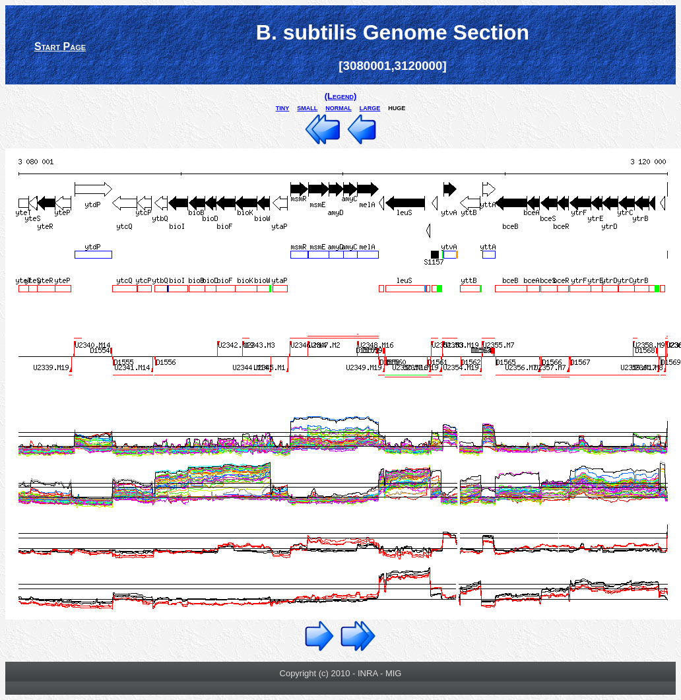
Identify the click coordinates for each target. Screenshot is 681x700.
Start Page (60, 46)
